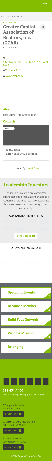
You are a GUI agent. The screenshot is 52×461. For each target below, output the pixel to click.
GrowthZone (32, 168)
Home (4, 16)
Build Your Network (23, 319)
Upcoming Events (21, 292)
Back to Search (10, 22)
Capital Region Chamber (12, 6)
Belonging (15, 346)
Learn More (26, 236)
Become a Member (22, 306)
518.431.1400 (13, 390)
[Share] (43, 27)
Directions (13, 414)
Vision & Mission (21, 333)
